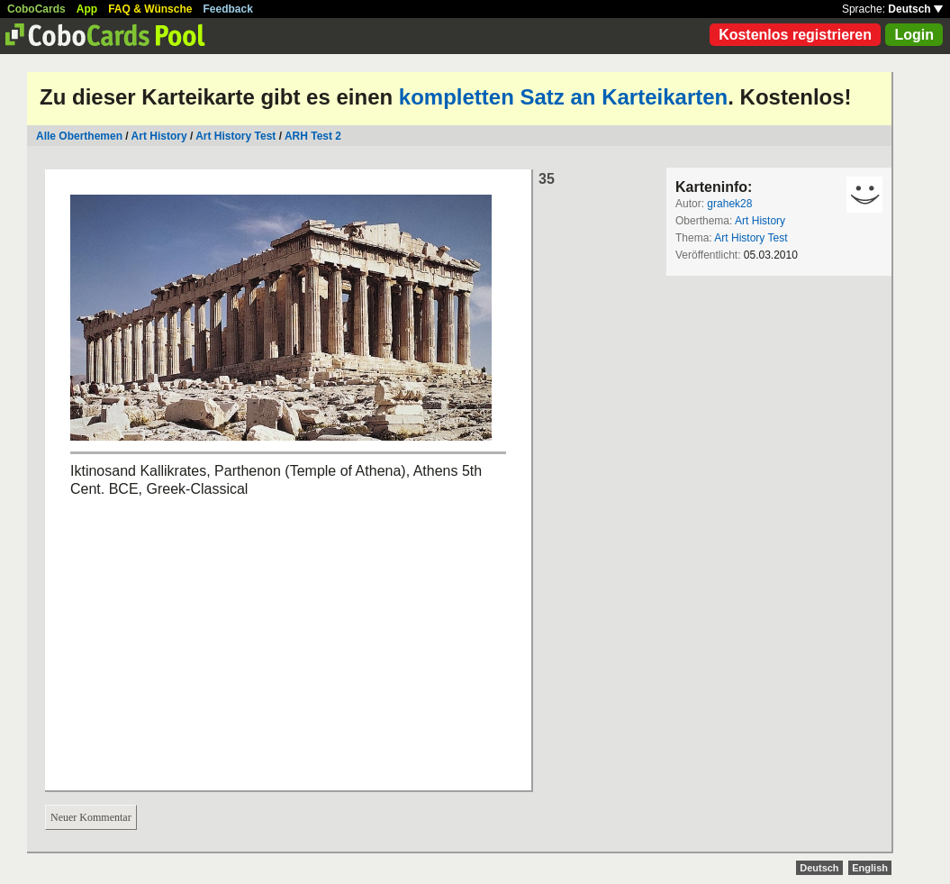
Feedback (228, 9)
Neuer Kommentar (90, 817)
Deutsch (915, 9)
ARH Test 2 (313, 136)
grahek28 (729, 203)
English (870, 867)
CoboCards (36, 9)
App (87, 9)
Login (914, 34)
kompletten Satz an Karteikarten (563, 97)
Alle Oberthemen (79, 136)
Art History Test (235, 136)
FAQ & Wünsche (150, 9)
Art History (159, 136)
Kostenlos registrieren (795, 34)
